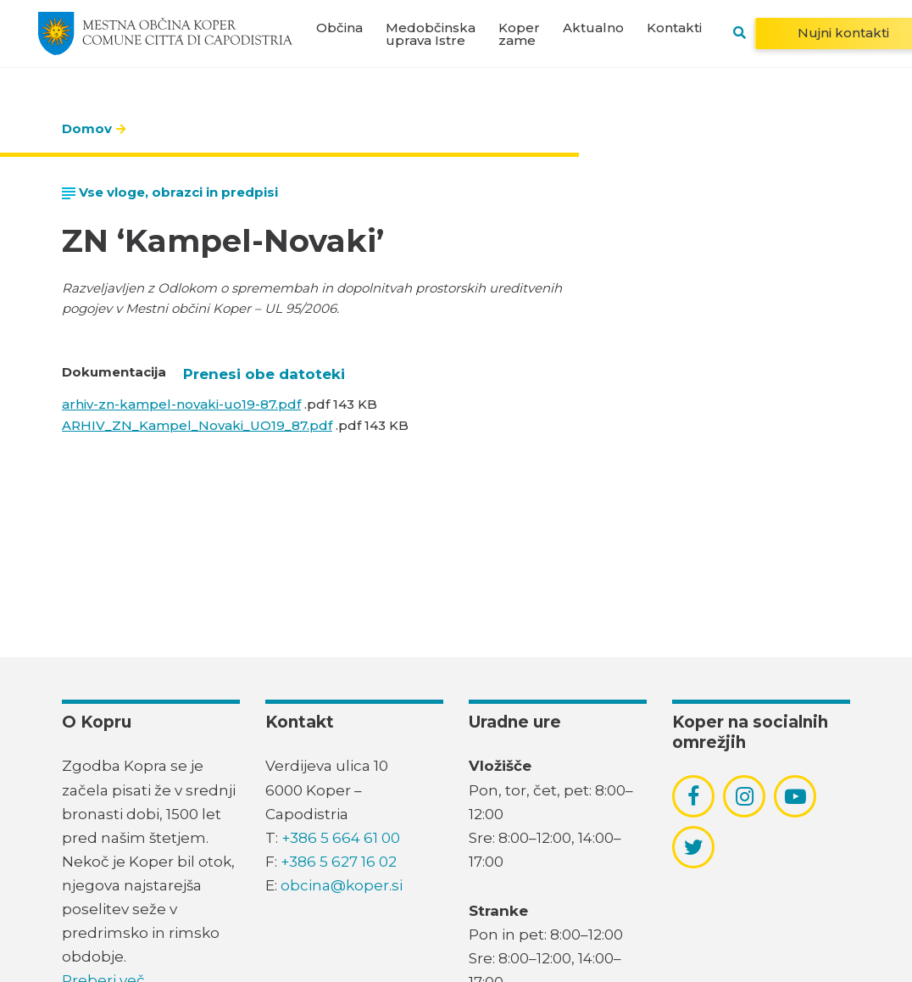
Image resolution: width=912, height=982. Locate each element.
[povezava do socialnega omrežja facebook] (693, 796)
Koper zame (519, 34)
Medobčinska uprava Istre (430, 34)
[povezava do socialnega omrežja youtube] (795, 796)
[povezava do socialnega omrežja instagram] (745, 796)
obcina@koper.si (342, 885)
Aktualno (593, 27)
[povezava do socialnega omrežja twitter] (693, 847)
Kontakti (674, 27)
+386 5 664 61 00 (340, 837)
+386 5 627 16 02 (339, 861)
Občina (339, 27)
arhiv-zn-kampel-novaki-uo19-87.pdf (181, 404)
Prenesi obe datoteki (264, 373)
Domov (87, 128)
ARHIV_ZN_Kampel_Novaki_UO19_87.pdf (197, 425)
